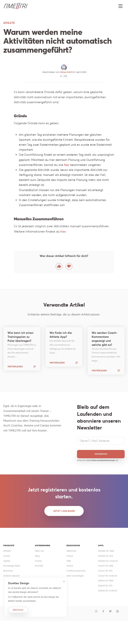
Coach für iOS (105, 570)
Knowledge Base (11, 565)
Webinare (71, 550)
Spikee (6, 560)
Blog (37, 555)
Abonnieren (100, 454)
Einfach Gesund (11, 575)
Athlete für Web (106, 550)
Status (69, 565)
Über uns (39, 550)
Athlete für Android (108, 560)
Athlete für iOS (105, 555)
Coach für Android (107, 575)
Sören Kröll (66, 72)
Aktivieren (18, 609)
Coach (6, 555)
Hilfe (68, 560)
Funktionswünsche (75, 570)
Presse (69, 555)
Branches (8, 570)
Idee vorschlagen (75, 575)
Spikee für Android (107, 590)
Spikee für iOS (105, 585)
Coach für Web (105, 565)
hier (67, 165)
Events (38, 560)
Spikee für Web (105, 580)
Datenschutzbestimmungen (103, 460)
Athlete (7, 550)
